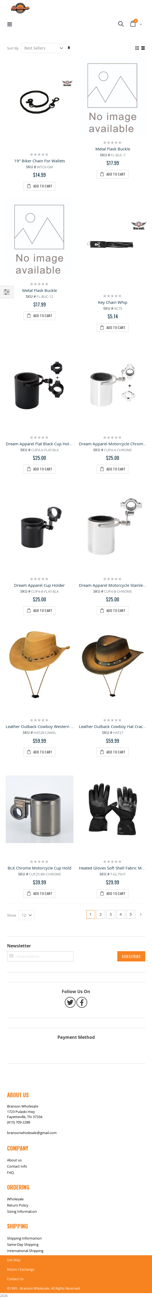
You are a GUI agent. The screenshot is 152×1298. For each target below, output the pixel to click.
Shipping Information (24, 854)
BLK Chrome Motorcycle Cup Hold (39, 484)
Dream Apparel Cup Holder (39, 355)
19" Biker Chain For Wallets (39, 160)
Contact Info (17, 783)
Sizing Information (22, 828)
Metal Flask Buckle (112, 148)
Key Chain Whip (112, 225)
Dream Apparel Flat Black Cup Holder (40, 290)
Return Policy (18, 822)
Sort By (13, 48)
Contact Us (15, 895)
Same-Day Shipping (22, 861)
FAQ (10, 789)
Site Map (13, 876)
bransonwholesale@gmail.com (32, 749)
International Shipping (25, 867)
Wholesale (15, 815)
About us (14, 777)
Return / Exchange (20, 886)
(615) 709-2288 (18, 738)
